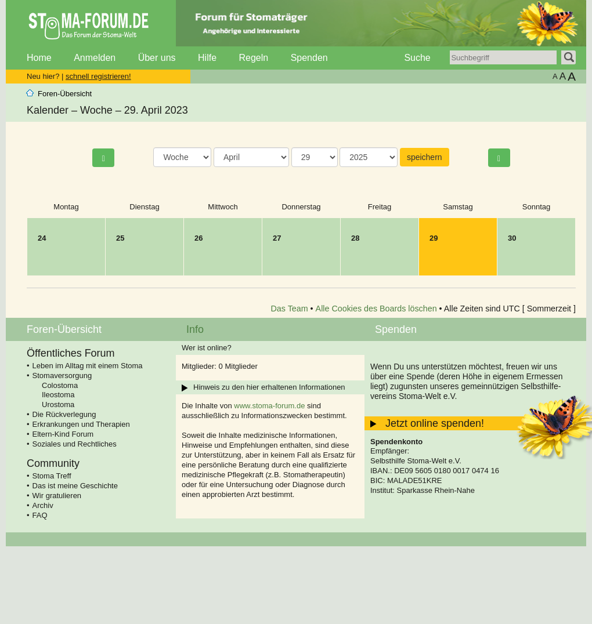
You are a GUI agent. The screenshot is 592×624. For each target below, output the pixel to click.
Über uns (157, 58)
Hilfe (207, 58)
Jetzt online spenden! (434, 423)
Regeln (253, 58)
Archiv (43, 505)
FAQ (40, 515)
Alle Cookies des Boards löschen (376, 308)
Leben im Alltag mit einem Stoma (88, 365)
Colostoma (60, 385)
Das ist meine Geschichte (75, 485)
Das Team (289, 308)
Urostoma (58, 404)
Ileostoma (58, 394)
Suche (417, 58)
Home (39, 58)
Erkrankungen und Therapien (81, 424)
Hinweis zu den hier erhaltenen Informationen (269, 387)
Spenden (309, 58)
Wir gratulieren (57, 495)
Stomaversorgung (62, 375)
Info (195, 329)
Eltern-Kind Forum (63, 434)
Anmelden (94, 58)
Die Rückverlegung (64, 414)
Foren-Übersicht (65, 93)
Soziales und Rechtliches (75, 444)
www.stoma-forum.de (269, 405)
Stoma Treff (52, 475)
